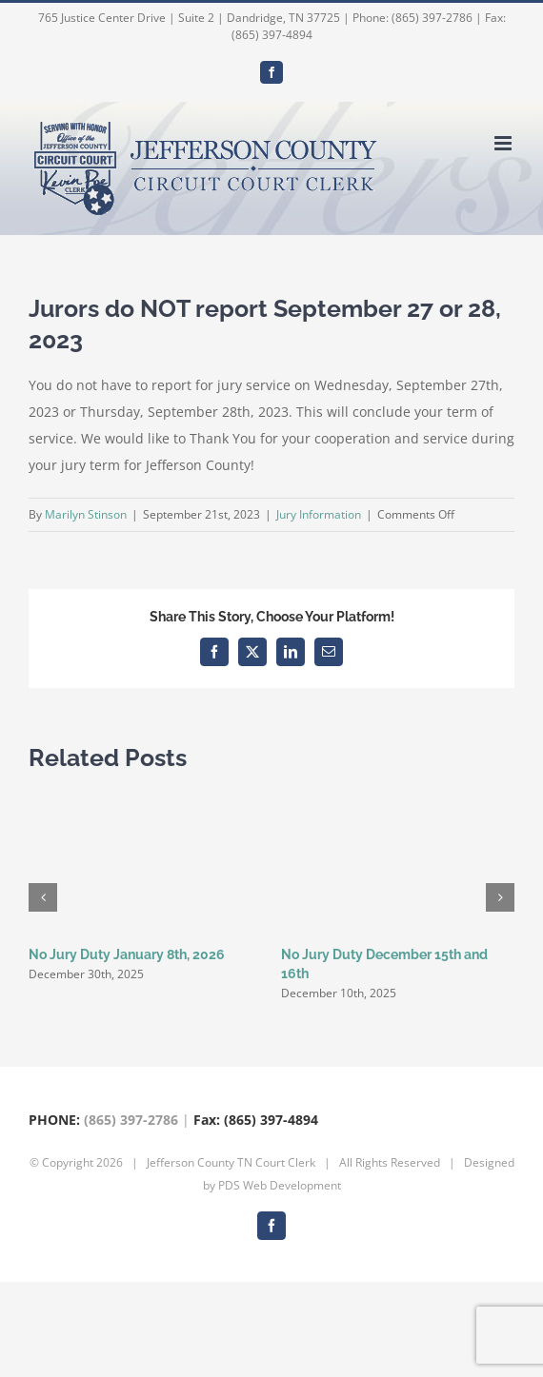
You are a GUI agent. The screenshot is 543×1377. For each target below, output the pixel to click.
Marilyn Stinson (86, 514)
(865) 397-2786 (131, 1120)
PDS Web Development (279, 1185)
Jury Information (318, 514)
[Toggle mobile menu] (504, 143)
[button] (43, 897)
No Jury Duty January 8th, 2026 (127, 954)
